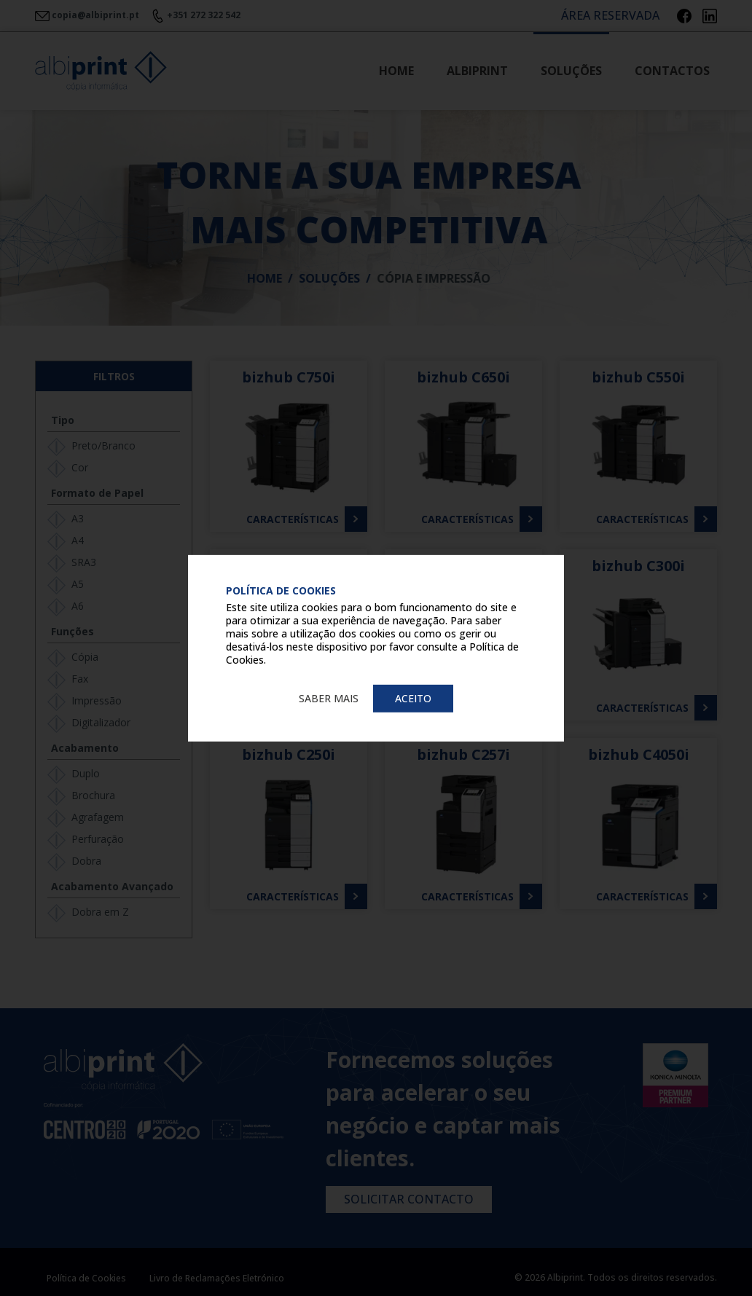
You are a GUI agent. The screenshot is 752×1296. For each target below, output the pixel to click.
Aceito (413, 697)
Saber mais (329, 697)
